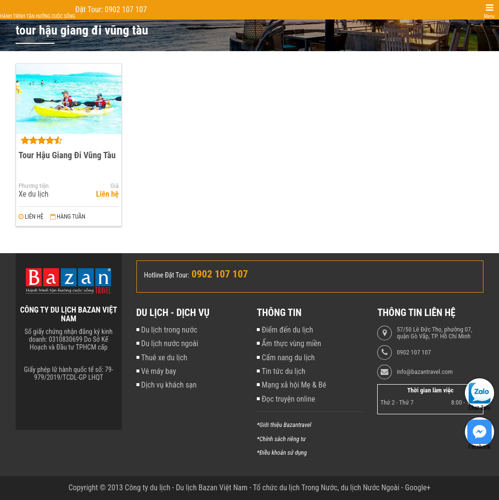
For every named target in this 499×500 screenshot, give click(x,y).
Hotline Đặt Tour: (167, 275)
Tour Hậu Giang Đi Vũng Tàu (67, 155)
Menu (489, 16)
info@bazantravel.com (425, 372)
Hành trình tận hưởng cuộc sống (37, 16)
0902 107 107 (414, 352)
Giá (115, 186)
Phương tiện (34, 186)
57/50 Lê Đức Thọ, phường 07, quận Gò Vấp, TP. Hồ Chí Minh (434, 333)
